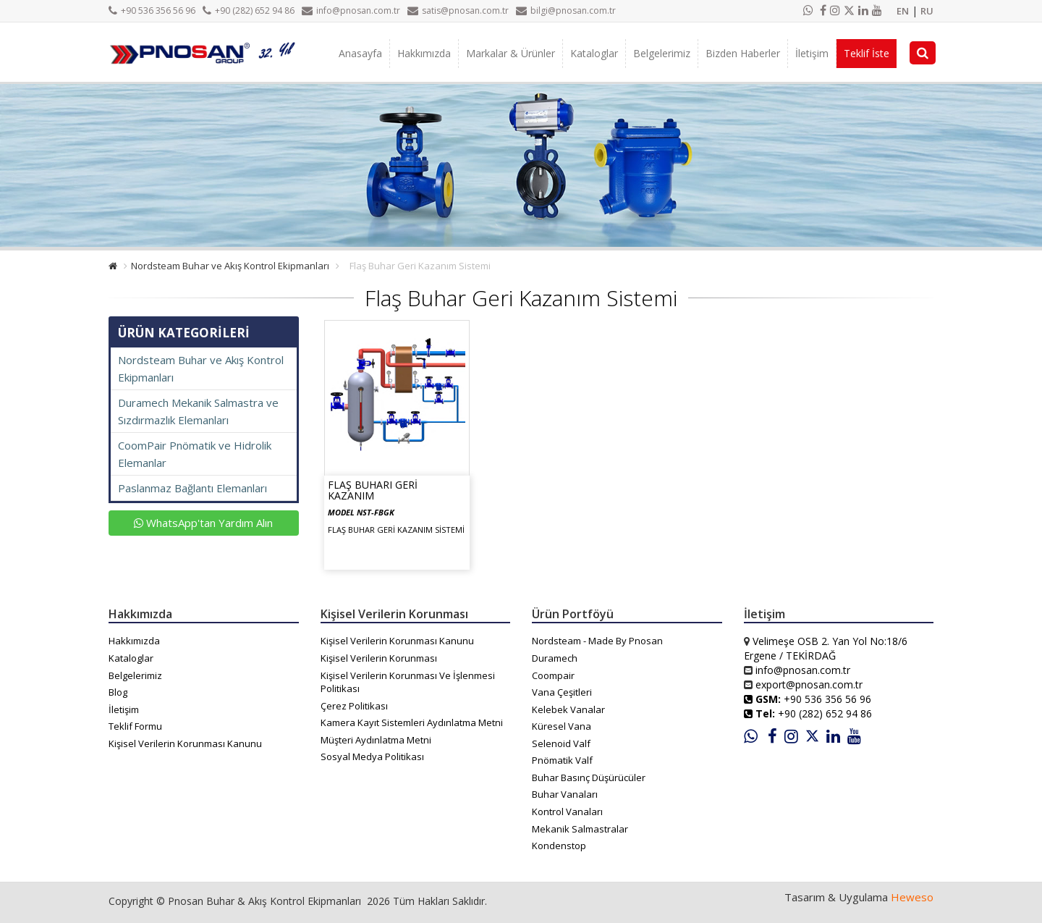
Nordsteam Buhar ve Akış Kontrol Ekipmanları (230, 265)
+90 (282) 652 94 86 (249, 10)
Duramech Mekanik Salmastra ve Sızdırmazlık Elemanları (198, 411)
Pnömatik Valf (562, 760)
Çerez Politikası (354, 705)
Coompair (553, 675)
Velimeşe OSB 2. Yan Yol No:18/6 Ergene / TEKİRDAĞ (825, 648)
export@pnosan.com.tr (809, 684)
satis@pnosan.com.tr (458, 10)
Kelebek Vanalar (568, 709)
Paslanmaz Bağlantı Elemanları (192, 488)
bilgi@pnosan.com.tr (566, 10)
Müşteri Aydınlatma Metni (376, 739)
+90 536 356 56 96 (152, 10)
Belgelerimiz (661, 53)
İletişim (812, 53)
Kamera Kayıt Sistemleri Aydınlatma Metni (412, 722)
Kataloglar (594, 53)
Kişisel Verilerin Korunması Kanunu (185, 743)
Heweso (912, 897)
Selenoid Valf (561, 743)
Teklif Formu (135, 726)
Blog (118, 692)
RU (926, 10)
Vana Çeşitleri (562, 692)
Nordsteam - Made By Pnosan (597, 640)
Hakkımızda (424, 53)
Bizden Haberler (743, 53)
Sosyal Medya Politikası (372, 756)
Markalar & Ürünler (510, 53)
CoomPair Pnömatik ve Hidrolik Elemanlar (194, 454)
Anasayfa (360, 53)
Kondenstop (559, 845)
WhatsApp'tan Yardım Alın (203, 522)
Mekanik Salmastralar (580, 828)
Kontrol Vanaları (567, 811)
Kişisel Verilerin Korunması (379, 658)
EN (903, 10)
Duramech (554, 658)
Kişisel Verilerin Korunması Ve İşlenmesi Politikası (408, 682)
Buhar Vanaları (565, 794)
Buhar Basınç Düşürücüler (588, 777)
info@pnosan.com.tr (351, 10)
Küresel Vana (561, 726)
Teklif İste (866, 53)
